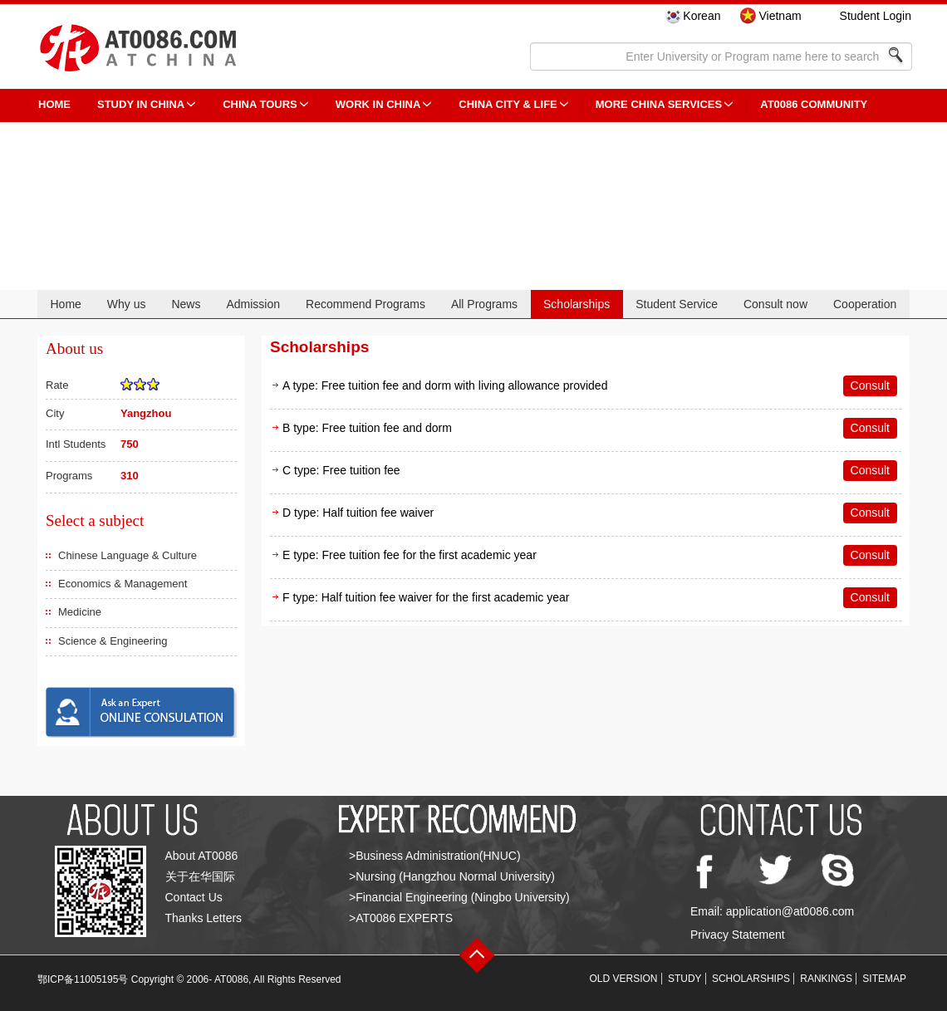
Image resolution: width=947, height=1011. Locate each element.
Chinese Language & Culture (127, 555)
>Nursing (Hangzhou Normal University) (452, 876)
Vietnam (779, 15)
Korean (701, 15)
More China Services (659, 104)
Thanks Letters (204, 918)
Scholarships (576, 304)
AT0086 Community (813, 104)
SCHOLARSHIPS (751, 978)
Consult (870, 385)
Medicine (79, 612)
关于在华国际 (200, 876)
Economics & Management (122, 583)
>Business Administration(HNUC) (435, 855)
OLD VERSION (624, 978)
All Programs (484, 304)
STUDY (685, 978)
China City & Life (508, 104)
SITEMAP (884, 978)
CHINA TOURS (260, 104)
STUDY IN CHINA (140, 104)
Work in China (378, 104)
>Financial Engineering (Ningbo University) (459, 897)
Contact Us (194, 897)
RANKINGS (826, 978)
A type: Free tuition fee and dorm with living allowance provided (444, 385)
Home (65, 304)
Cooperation (864, 304)
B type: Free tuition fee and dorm (367, 427)
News (185, 304)
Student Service (676, 304)
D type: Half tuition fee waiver (358, 512)
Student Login (875, 15)
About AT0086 (201, 855)
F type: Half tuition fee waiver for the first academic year (425, 597)
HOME (54, 104)
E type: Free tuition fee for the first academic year (409, 555)
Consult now (775, 304)
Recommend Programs (365, 304)
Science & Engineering (113, 641)
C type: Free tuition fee (341, 470)
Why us (126, 304)
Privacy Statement (737, 934)
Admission (253, 304)
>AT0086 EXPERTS (401, 918)
